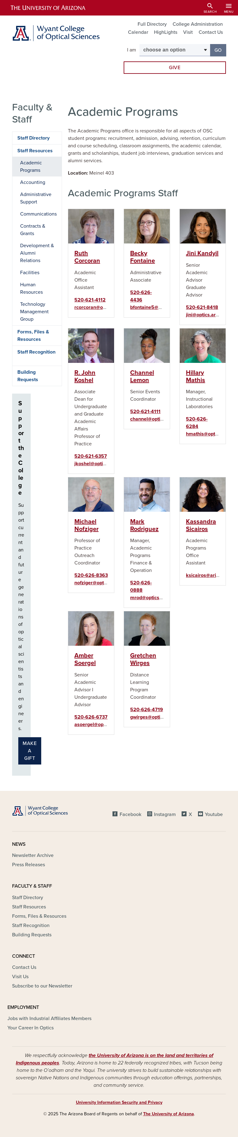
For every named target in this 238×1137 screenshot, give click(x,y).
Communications (38, 214)
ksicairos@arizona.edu (211, 575)
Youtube (214, 814)
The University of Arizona (168, 1114)
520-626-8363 (91, 575)
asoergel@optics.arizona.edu (106, 724)
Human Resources (31, 288)
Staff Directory (33, 138)
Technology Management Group (34, 311)
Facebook (130, 814)
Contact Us (211, 32)
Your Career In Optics (30, 1028)
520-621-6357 (90, 456)
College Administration (198, 24)
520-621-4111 (145, 411)
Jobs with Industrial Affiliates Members (49, 1018)
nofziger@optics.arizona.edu (106, 583)
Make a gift (30, 750)
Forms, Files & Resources (33, 335)
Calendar (138, 32)
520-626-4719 (146, 710)
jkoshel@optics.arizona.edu (104, 464)
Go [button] (220, 49)
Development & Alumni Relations (37, 253)
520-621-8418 (202, 307)
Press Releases (28, 865)
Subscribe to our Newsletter (42, 986)
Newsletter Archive (33, 855)
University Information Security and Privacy (119, 1102)
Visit (188, 32)
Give (175, 68)
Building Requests (27, 376)
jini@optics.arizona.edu (211, 315)
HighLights (165, 32)
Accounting (32, 182)
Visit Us (20, 977)
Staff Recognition (36, 352)
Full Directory (152, 24)
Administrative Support (35, 198)
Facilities (29, 273)
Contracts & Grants (32, 230)
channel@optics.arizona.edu (161, 419)
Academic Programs (31, 166)
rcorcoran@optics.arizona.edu (107, 307)
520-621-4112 (90, 300)
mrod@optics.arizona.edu (158, 598)
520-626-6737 (91, 717)
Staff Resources (35, 151)
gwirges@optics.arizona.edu (161, 717)
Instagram (165, 814)
